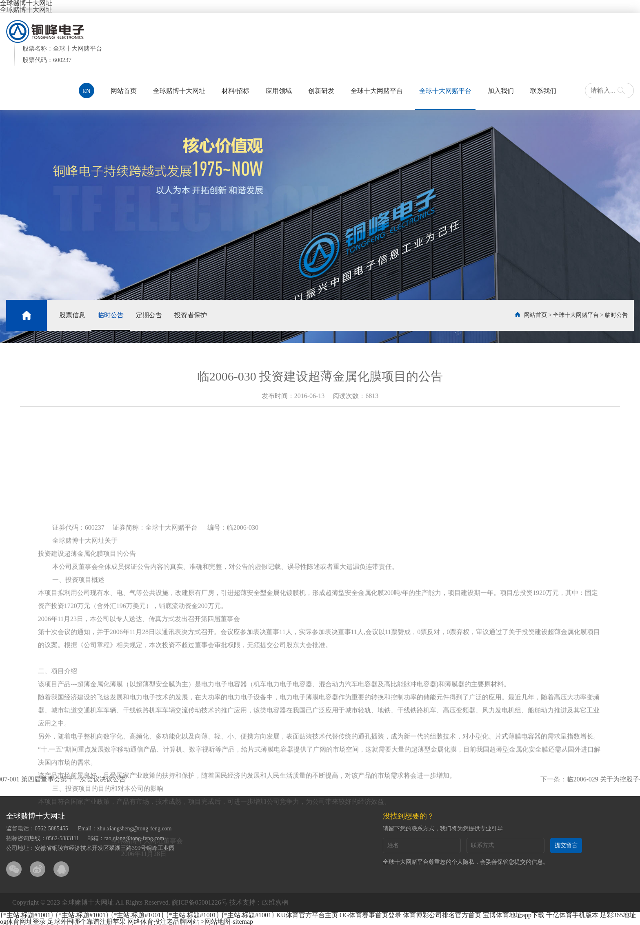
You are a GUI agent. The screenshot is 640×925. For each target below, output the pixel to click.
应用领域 (279, 90)
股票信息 (72, 315)
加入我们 (501, 90)
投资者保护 (190, 315)
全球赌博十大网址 (26, 9)
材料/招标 (235, 90)
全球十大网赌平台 (377, 90)
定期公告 (149, 315)
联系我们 (543, 90)
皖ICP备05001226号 (200, 902)
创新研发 (321, 90)
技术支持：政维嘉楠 (258, 902)
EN (86, 91)
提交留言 (566, 845)
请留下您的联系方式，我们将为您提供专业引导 (443, 828)
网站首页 (124, 90)
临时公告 (111, 315)
